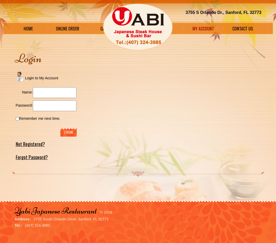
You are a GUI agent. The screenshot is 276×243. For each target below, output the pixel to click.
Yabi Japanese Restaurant (56, 211)
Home (28, 28)
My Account (203, 28)
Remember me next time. (39, 118)
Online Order (67, 28)
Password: (24, 105)
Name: (27, 92)
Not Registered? (30, 144)
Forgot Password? (32, 157)
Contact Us (242, 28)
